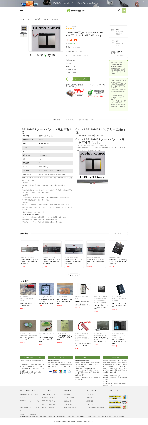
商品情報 (56, 120)
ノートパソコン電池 (34, 19)
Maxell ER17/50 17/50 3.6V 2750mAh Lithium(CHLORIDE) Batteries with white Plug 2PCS (82, 337)
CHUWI (46, 19)
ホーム (22, 19)
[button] (124, 11)
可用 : (68, 43)
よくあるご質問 (69, 397)
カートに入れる (81, 79)
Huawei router (61, 333)
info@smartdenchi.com (97, 407)
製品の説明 (70, 120)
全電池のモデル (91, 397)
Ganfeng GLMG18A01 (45, 297)
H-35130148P (99, 135)
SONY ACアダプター (48, 397)
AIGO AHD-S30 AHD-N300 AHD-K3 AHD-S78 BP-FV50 (119, 298)
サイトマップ (90, 404)
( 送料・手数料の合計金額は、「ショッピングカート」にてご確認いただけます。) (85, 85)
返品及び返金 (68, 404)
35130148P (91, 135)
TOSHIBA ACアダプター (49, 401)
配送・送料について (87, 120)
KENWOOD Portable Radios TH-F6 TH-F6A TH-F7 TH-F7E (118, 335)
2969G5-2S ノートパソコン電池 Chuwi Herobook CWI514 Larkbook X (118, 261)
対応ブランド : (70, 47)
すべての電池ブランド (93, 394)
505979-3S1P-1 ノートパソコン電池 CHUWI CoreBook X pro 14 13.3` (29, 261)
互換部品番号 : (70, 51)
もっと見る (118, 233)
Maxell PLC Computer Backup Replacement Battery (26, 298)
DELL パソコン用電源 (48, 404)
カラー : (68, 72)
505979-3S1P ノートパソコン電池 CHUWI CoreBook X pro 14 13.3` (96, 261)
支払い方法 (67, 401)
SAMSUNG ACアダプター (50, 394)
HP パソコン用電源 (48, 407)
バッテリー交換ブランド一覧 (30, 214)
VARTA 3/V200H (62, 297)
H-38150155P (82, 135)
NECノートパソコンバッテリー (29, 414)
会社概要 (67, 394)
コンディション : (71, 55)
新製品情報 (89, 401)
